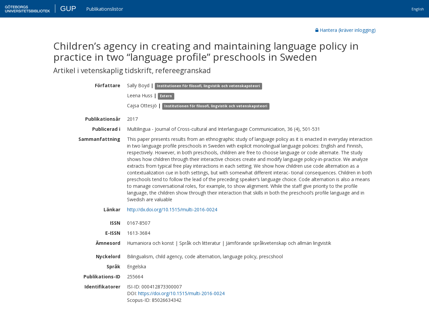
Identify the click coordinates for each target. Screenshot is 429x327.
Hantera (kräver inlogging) (345, 30)
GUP (68, 8)
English (418, 8)
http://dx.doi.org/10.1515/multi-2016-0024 (172, 209)
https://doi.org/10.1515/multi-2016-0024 (181, 293)
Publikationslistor (104, 9)
